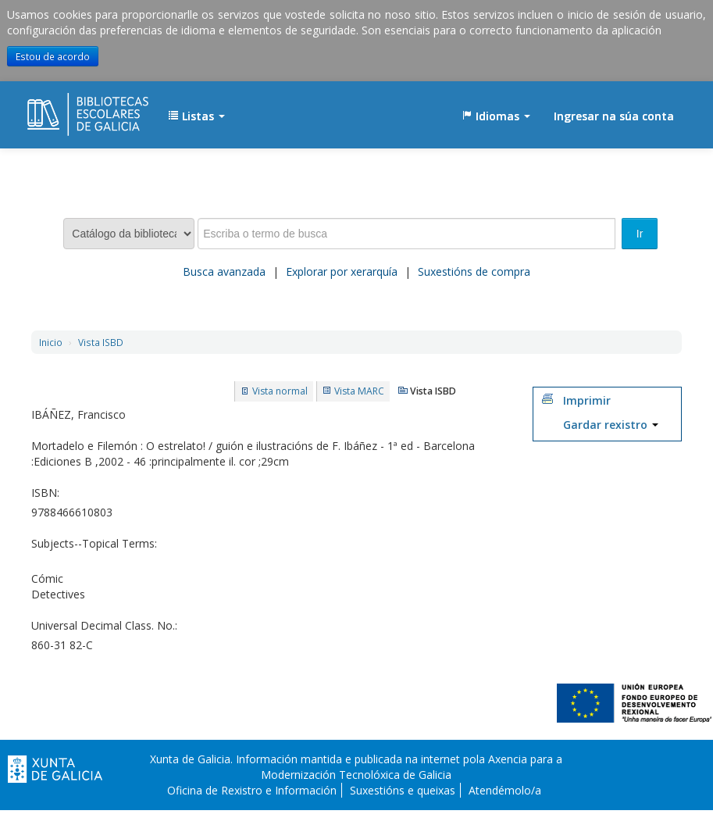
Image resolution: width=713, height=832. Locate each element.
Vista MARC (359, 391)
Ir (639, 233)
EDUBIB (66, 108)
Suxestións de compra (474, 271)
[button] (196, 116)
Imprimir (587, 400)
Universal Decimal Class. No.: (104, 625)
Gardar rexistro (610, 424)
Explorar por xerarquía (341, 271)
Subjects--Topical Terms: (94, 543)
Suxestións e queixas (402, 790)
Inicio (50, 342)
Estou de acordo (53, 56)
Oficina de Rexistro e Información (252, 790)
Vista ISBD (100, 342)
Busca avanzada (224, 271)
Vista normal (280, 391)
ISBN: (45, 492)
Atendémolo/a (505, 790)
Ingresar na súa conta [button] (614, 116)
